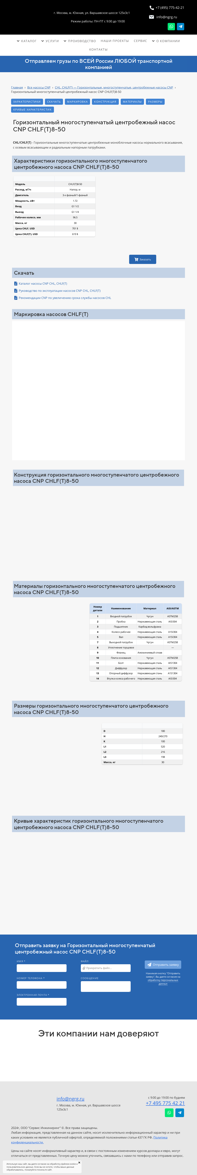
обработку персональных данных (163, 981)
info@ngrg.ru (70, 1098)
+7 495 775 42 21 (165, 1103)
